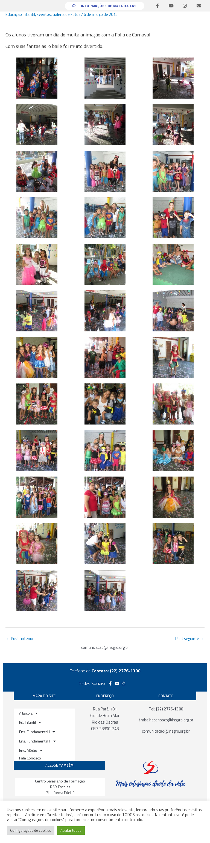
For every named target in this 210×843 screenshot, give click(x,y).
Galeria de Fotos (66, 14)
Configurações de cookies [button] (30, 830)
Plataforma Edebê (60, 792)
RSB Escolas (60, 787)
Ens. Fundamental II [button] (37, 741)
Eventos (44, 14)
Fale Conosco (30, 758)
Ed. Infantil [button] (30, 722)
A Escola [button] (28, 713)
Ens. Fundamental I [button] (37, 731)
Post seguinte (189, 638)
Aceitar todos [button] (70, 830)
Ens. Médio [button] (30, 750)
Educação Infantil (20, 14)
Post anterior (20, 638)
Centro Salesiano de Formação (60, 781)
